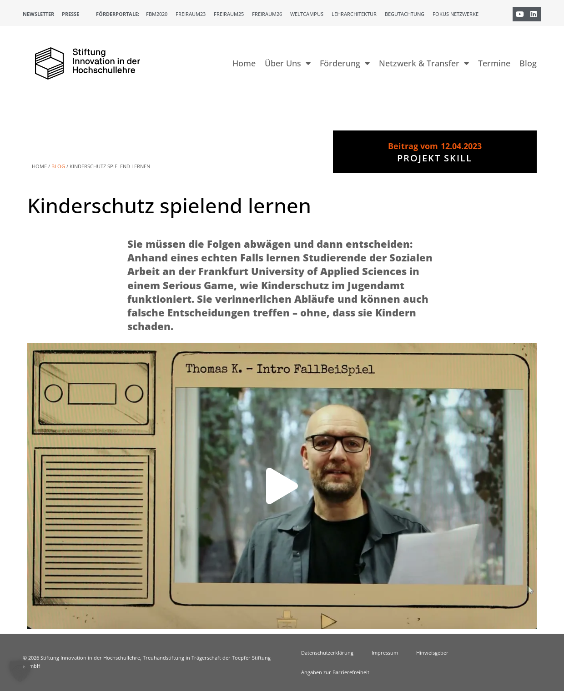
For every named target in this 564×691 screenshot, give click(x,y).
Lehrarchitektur (354, 13)
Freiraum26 (267, 13)
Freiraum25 (229, 13)
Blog (528, 63)
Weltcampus (306, 13)
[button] (282, 485)
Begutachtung (404, 13)
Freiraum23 (191, 13)
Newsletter (38, 13)
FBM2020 (156, 13)
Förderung (345, 63)
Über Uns (288, 63)
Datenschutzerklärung (327, 652)
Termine (494, 63)
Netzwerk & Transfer (424, 63)
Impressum (385, 652)
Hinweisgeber (432, 652)
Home (244, 63)
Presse (70, 13)
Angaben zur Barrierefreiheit (335, 672)
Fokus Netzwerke (455, 13)
